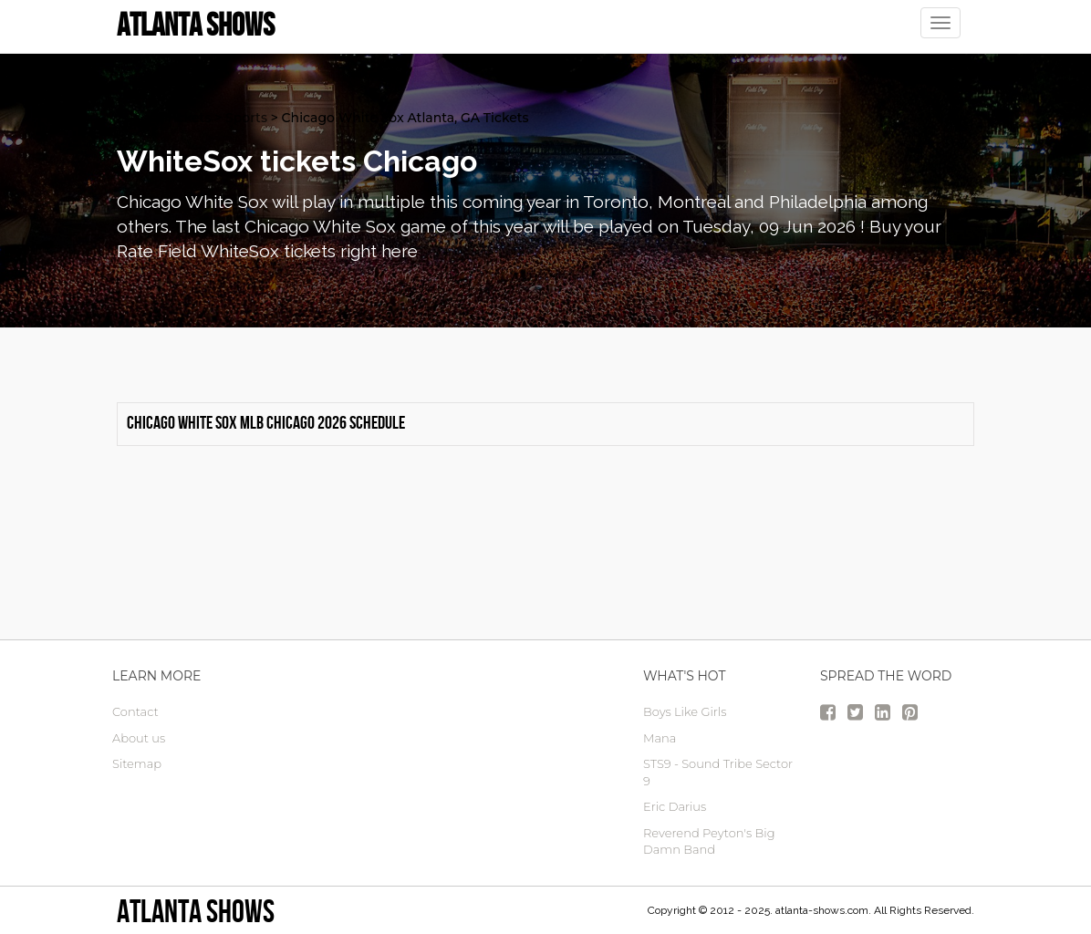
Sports (246, 117)
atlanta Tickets (164, 117)
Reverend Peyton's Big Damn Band (709, 841)
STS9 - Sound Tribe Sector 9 (718, 772)
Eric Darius (674, 806)
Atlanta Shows (196, 911)
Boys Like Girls (684, 711)
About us (138, 738)
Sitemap (136, 763)
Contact (135, 711)
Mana (659, 738)
